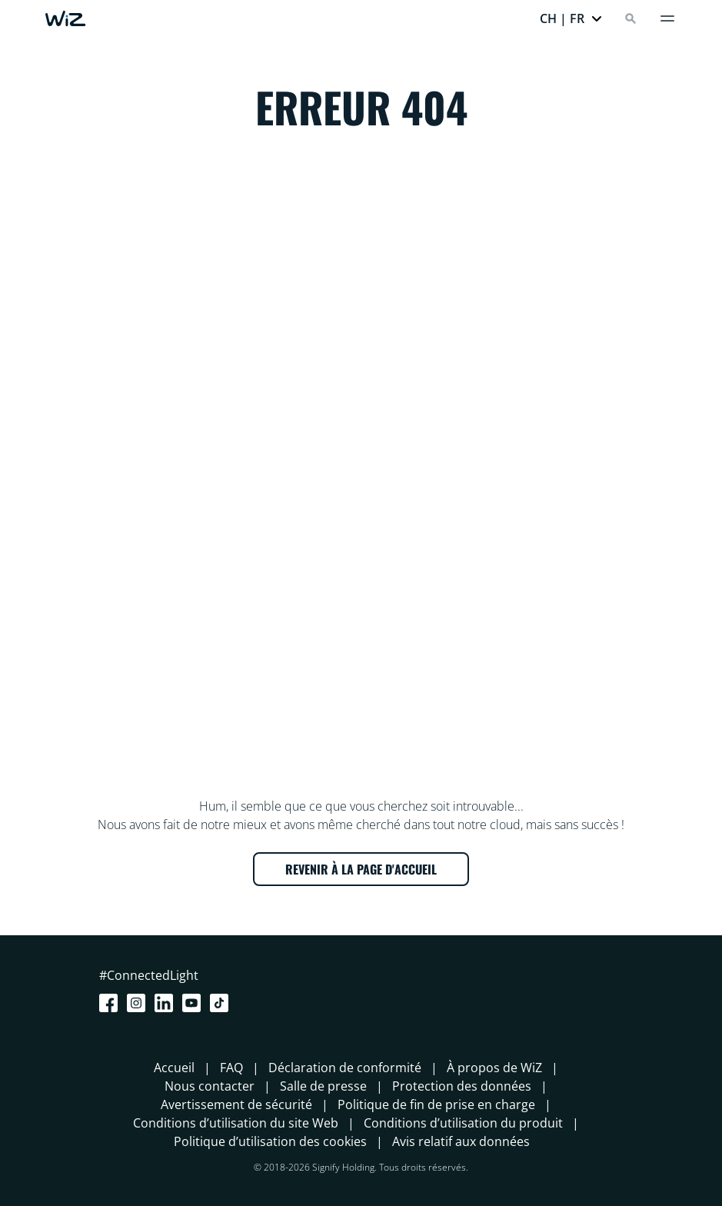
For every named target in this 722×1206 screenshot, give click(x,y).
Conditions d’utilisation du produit (463, 1122)
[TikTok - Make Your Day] (222, 1003)
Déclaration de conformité (344, 1067)
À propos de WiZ (494, 1067)
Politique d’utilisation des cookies (270, 1141)
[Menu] (667, 18)
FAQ (231, 1067)
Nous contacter (210, 1086)
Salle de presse (323, 1086)
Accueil (174, 1067)
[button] (571, 18)
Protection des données (461, 1086)
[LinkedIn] (167, 1003)
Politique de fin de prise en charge (436, 1104)
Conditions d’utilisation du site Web (235, 1122)
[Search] (630, 18)
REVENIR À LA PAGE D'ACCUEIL (361, 869)
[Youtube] (194, 1003)
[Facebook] (111, 1003)
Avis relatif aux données (461, 1141)
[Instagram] (139, 1003)
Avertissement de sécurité (236, 1104)
